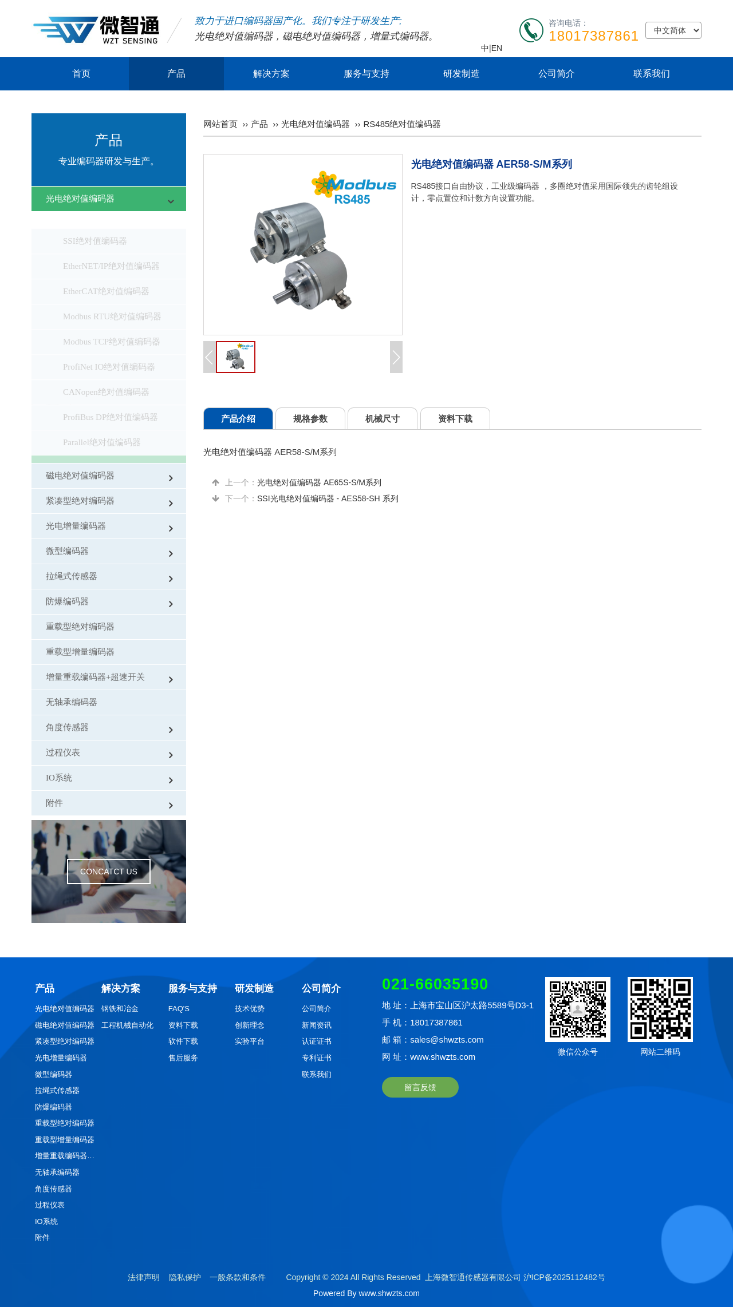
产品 (176, 73)
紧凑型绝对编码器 (80, 500)
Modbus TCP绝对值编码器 (111, 324)
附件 (54, 802)
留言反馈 (420, 1087)
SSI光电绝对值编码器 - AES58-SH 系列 (328, 498)
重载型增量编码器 (80, 651)
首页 (81, 73)
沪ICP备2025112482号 (564, 1277)
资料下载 (183, 1025)
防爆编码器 (67, 601)
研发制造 (461, 73)
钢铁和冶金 (120, 1008)
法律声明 (144, 1277)
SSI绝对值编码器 (95, 223)
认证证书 (317, 1041)
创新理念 (250, 1025)
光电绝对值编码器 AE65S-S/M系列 (319, 482)
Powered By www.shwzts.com (366, 1293)
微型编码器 (67, 551)
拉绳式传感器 (71, 576)
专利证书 (317, 1057)
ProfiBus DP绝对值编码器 (110, 400)
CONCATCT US (108, 871)
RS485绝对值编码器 (100, 450)
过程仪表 (63, 752)
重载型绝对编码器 (80, 626)
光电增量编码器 (76, 525)
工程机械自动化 (127, 1025)
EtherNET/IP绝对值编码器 (111, 249)
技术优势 (250, 1008)
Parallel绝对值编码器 (102, 425)
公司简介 (556, 73)
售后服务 (183, 1057)
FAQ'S (179, 1008)
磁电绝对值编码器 (321, 36)
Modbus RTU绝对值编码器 (112, 299)
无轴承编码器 (71, 702)
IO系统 (59, 777)
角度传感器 (67, 727)
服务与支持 (366, 73)
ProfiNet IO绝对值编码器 (109, 349)
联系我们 (651, 73)
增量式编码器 (399, 36)
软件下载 (183, 1041)
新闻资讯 (317, 1025)
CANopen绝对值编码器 (106, 374)
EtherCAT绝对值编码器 (106, 274)
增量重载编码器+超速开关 (95, 677)
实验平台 (250, 1041)
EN (496, 48)
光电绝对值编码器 (234, 36)
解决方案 (271, 73)
